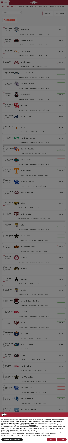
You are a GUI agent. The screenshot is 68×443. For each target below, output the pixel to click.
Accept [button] (62, 439)
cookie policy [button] (52, 423)
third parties (32, 425)
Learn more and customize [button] (12, 439)
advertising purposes (22, 428)
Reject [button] (51, 439)
